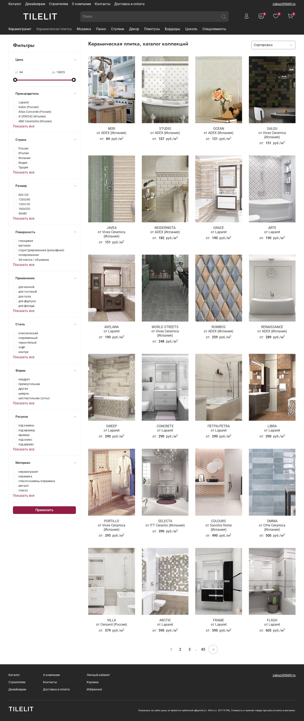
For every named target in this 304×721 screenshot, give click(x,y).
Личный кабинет (98, 675)
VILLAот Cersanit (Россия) (111, 622)
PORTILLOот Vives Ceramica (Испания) (111, 525)
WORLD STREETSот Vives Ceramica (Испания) (165, 331)
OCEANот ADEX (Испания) (218, 131)
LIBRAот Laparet (272, 428)
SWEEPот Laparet (112, 428)
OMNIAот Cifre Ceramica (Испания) (272, 525)
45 (203, 649)
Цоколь (191, 29)
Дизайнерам (35, 4)
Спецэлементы (214, 29)
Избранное (94, 689)
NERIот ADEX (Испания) (111, 131)
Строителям (58, 4)
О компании (81, 4)
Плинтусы (152, 29)
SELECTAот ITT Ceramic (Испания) (165, 523)
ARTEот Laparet (272, 230)
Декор (134, 29)
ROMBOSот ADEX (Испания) (218, 329)
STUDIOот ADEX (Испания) (165, 131)
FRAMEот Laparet (219, 622)
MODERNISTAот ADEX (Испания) (165, 230)
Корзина (93, 682)
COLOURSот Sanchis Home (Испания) (218, 525)
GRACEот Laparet (219, 230)
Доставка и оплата (129, 4)
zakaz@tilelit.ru (284, 4)
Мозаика (84, 29)
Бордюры (172, 29)
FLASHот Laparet (272, 622)
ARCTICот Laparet (165, 622)
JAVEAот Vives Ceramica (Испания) (111, 232)
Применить (44, 510)
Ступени (117, 29)
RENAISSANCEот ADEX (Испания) (272, 329)
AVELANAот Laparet (112, 329)
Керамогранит (19, 29)
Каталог (14, 4)
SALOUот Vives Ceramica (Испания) (272, 133)
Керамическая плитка (54, 29)
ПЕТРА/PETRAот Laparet (219, 428)
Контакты (102, 4)
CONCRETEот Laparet (165, 428)
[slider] (15, 80)
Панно (101, 29)
